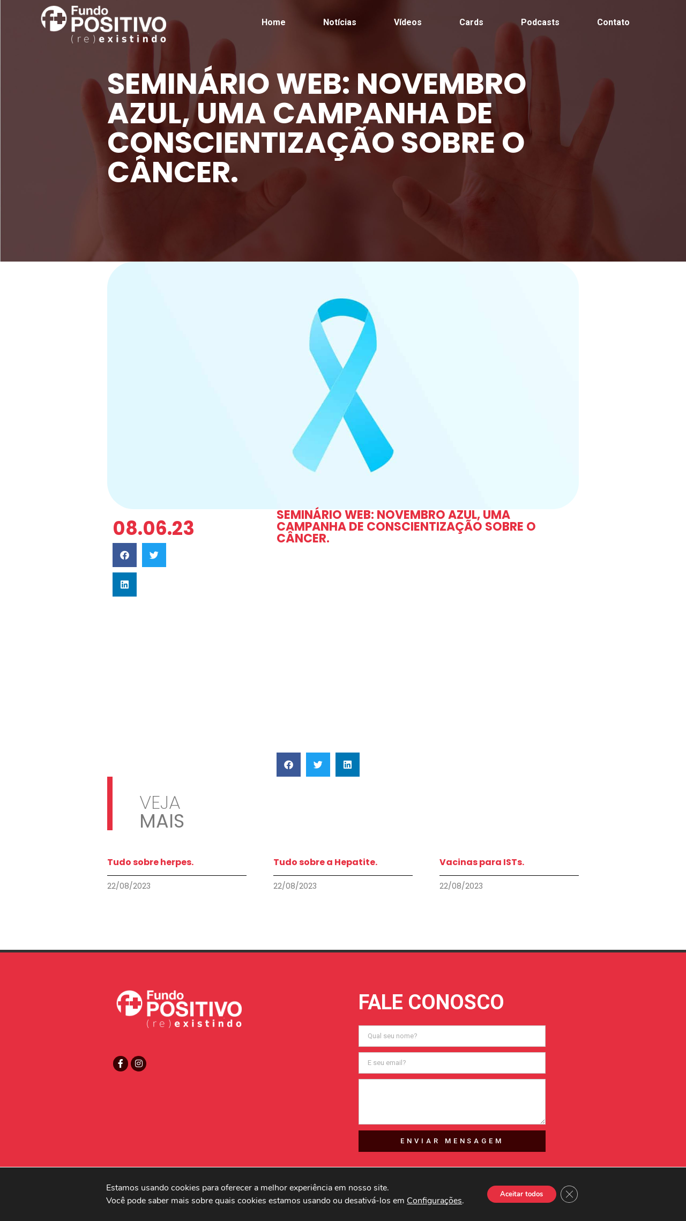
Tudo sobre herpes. (150, 862)
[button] (125, 555)
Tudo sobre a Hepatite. (325, 862)
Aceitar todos (520, 1194)
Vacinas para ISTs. (481, 862)
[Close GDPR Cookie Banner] (573, 1194)
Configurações (429, 1201)
